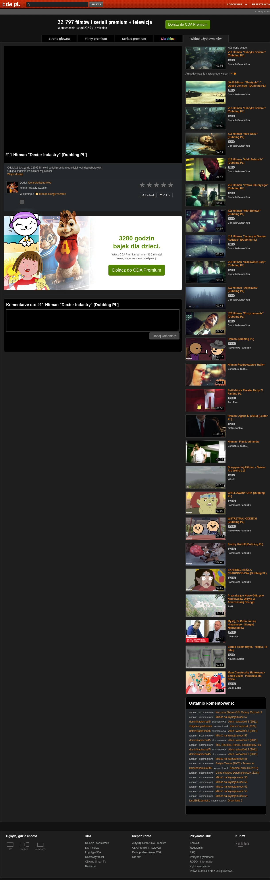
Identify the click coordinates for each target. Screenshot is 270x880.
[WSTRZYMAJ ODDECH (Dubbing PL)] (205, 528)
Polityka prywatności (202, 857)
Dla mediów (92, 847)
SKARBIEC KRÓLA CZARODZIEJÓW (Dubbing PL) (247, 571)
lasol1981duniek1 (199, 800)
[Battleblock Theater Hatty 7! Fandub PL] (205, 400)
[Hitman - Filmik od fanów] (205, 451)
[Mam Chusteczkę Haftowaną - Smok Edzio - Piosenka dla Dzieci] (205, 682)
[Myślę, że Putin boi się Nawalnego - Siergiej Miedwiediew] (205, 631)
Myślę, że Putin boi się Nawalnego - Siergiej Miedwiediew (242, 624)
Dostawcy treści (94, 857)
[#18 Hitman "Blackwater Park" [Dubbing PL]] (205, 272)
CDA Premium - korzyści (146, 847)
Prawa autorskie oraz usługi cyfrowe (211, 870)
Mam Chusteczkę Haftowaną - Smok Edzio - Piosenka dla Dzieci (246, 676)
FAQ (192, 852)
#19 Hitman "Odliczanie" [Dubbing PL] (243, 289)
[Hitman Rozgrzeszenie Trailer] (205, 374)
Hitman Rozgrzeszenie (52, 194)
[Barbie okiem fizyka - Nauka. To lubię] (205, 656)
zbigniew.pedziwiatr (200, 726)
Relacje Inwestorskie (97, 843)
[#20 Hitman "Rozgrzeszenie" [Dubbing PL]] (205, 323)
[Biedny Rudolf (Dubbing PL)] (205, 554)
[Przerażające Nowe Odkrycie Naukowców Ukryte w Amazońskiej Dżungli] (205, 605)
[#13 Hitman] (205, 143)
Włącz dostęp (15, 174)
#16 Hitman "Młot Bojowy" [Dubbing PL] (244, 212)
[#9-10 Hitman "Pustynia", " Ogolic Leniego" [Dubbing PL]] (205, 92)
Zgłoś (165, 195)
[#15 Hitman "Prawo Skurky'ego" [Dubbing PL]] (205, 195)
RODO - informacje (201, 861)
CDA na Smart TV (95, 861)
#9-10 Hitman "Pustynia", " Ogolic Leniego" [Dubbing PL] (247, 84)
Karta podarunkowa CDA (147, 852)
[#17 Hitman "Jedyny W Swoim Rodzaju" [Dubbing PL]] (205, 246)
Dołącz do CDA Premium (136, 270)
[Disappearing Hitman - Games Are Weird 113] (205, 477)
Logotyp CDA (93, 852)
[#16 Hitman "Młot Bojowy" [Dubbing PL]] (205, 220)
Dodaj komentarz (164, 336)
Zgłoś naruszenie (200, 866)
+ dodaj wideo (262, 11)
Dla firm (136, 857)
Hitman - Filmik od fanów (243, 441)
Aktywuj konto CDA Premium (149, 843)
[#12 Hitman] (205, 57)
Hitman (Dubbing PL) (241, 339)
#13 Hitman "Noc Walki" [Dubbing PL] (243, 135)
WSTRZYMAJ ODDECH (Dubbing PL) (242, 520)
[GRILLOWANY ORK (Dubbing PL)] (205, 502)
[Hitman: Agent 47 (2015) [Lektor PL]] (205, 425)
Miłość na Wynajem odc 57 (231, 717)
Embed (148, 195)
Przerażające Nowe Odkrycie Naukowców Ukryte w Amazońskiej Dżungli (246, 599)
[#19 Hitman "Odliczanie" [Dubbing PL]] (205, 297)
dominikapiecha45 (200, 721)
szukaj (96, 5)
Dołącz (187, 24)
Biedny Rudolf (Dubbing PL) (245, 544)
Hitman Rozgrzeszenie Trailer (246, 364)
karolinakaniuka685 (200, 768)
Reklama (90, 866)
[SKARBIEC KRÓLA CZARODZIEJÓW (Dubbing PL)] (205, 579)
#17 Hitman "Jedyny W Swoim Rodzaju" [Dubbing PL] (247, 238)
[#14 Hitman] (205, 169)
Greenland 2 (235, 800)
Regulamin (196, 847)
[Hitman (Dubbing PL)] (205, 348)
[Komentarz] (92, 320)
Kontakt (194, 843)
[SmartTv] (28, 851)
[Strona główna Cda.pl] (12, 4)
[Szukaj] (57, 4)
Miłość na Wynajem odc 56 (231, 758)
